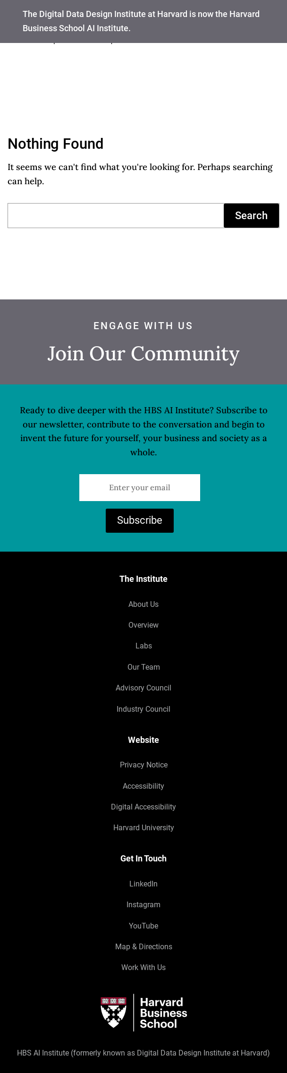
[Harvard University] (143, 1013)
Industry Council (143, 709)
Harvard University (143, 827)
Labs (143, 645)
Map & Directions (143, 946)
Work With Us (143, 967)
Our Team (143, 667)
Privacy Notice (144, 764)
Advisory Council (143, 687)
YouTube (143, 925)
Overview (143, 625)
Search (251, 215)
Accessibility (143, 786)
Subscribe (139, 520)
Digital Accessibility (143, 806)
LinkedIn (143, 883)
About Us (143, 604)
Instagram (143, 904)
